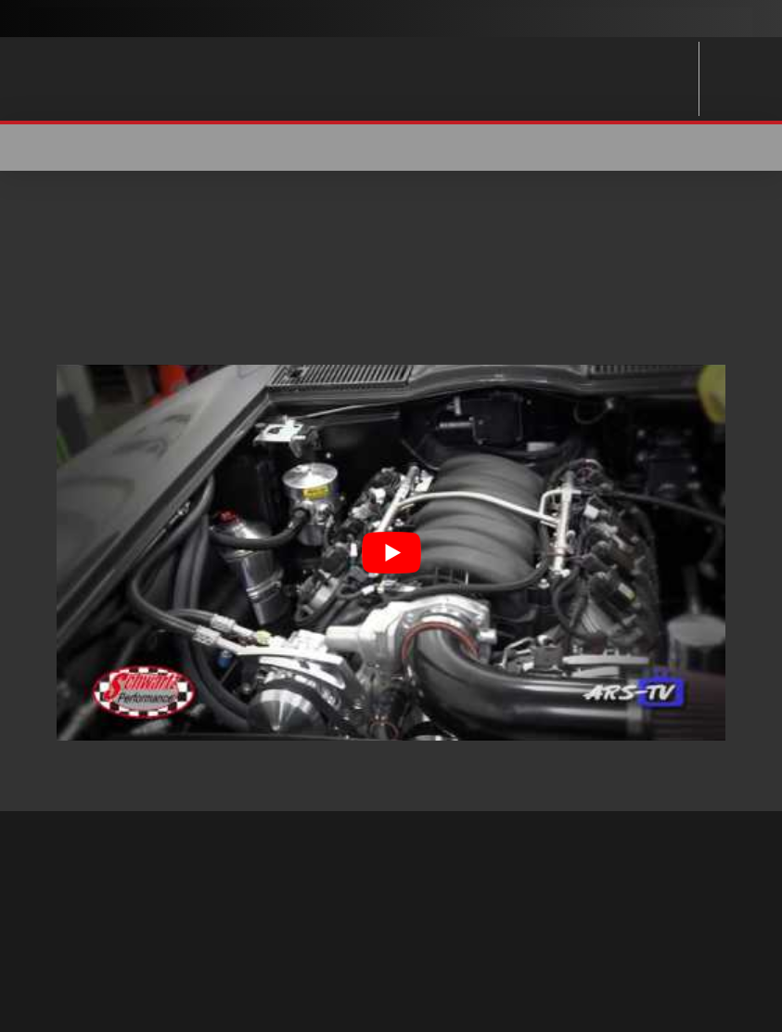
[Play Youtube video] (391, 553)
